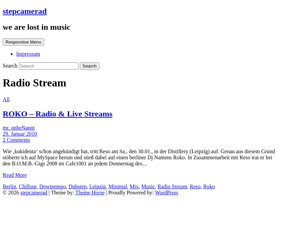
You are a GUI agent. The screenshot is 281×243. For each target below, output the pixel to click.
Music (148, 186)
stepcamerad (25, 11)
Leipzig (97, 186)
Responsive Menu (23, 42)
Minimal (117, 186)
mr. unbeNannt (19, 128)
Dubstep (78, 186)
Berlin (9, 186)
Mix (134, 186)
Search (11, 66)
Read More (15, 175)
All (6, 99)
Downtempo (52, 186)
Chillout (27, 186)
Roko (209, 186)
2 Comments (16, 140)
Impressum (28, 54)
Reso (195, 186)
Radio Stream (172, 186)
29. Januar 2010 (20, 134)
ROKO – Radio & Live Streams (58, 113)
